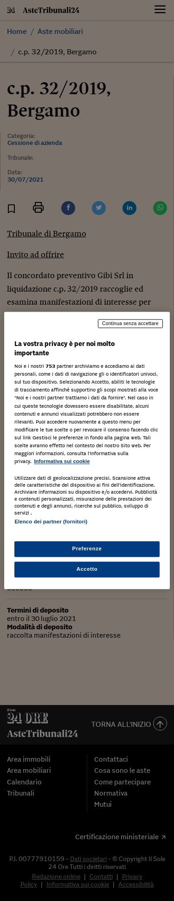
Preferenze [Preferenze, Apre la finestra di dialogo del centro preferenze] (87, 549)
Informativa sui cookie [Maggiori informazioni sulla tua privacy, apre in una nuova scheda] (62, 461)
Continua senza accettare (130, 323)
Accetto (87, 569)
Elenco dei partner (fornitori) (50, 521)
